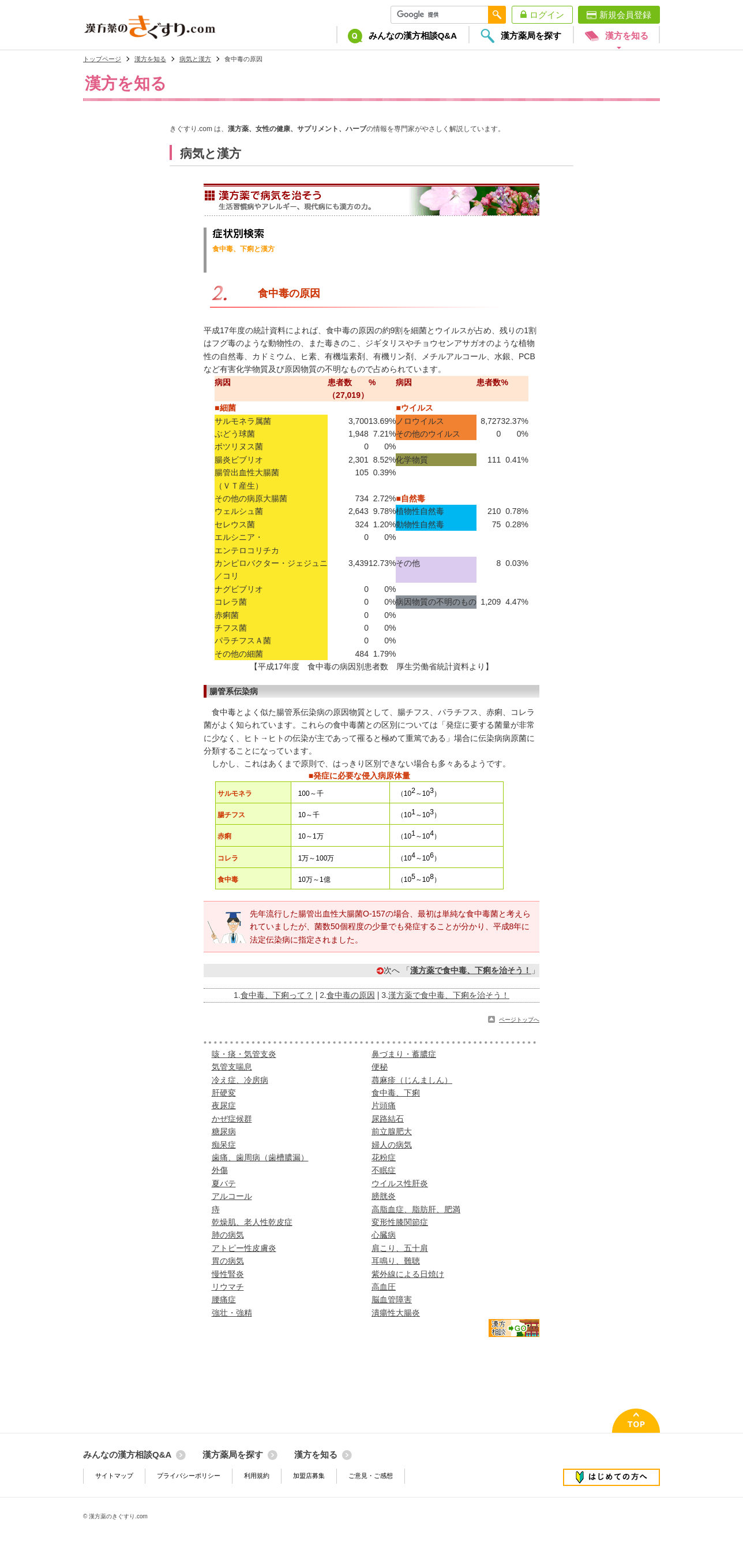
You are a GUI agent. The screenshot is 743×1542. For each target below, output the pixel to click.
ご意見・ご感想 (370, 1475)
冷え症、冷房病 (240, 1080)
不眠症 (384, 1170)
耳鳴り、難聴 (396, 1260)
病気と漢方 (195, 58)
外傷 (220, 1170)
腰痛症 (224, 1299)
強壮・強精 (232, 1312)
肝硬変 (224, 1092)
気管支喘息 (232, 1066)
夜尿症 (224, 1105)
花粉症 (384, 1157)
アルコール (232, 1196)
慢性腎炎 (228, 1274)
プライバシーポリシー (188, 1475)
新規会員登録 (625, 15)
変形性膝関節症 (400, 1222)
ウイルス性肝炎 (400, 1183)
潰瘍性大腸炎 (396, 1312)
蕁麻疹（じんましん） (412, 1080)
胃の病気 (228, 1260)
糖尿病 (224, 1131)
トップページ (102, 58)
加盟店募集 (309, 1475)
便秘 (380, 1066)
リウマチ (228, 1286)
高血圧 (384, 1286)
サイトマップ (114, 1475)
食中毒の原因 (351, 995)
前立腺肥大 (392, 1131)
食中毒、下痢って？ (277, 995)
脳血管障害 (392, 1299)
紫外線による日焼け (408, 1274)
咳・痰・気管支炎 (244, 1054)
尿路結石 (388, 1118)
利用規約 (256, 1475)
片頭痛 (384, 1105)
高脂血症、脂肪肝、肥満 (416, 1209)
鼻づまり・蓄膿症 (404, 1054)
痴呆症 (224, 1144)
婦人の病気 (392, 1144)
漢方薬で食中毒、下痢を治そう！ (448, 995)
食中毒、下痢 (396, 1092)
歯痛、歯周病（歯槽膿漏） (260, 1157)
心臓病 (384, 1234)
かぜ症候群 (232, 1118)
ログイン (547, 15)
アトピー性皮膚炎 (244, 1248)
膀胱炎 (384, 1196)
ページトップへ (519, 1019)
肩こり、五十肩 (400, 1248)
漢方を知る (150, 58)
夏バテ (224, 1183)
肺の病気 (228, 1234)
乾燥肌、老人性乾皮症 (252, 1222)
